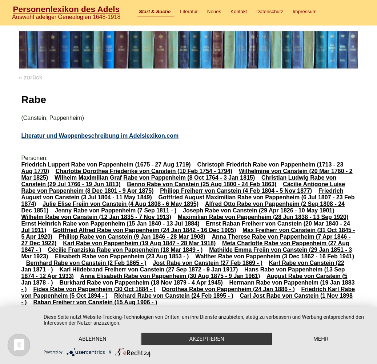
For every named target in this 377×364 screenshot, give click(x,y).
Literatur (189, 11)
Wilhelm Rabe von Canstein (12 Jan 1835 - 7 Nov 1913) (96, 217)
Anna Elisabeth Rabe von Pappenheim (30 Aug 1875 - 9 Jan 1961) (170, 276)
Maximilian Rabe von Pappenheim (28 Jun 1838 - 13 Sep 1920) (263, 217)
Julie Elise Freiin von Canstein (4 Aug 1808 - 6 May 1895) (120, 204)
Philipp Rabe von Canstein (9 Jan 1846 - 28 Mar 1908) (132, 237)
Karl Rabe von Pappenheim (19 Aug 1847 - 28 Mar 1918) (139, 243)
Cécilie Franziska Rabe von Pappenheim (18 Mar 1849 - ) (125, 250)
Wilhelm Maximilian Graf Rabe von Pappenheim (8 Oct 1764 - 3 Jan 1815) (155, 178)
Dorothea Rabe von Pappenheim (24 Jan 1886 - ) (228, 289)
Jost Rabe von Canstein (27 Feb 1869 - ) (207, 263)
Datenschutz (269, 11)
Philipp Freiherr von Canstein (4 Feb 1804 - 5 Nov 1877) (236, 191)
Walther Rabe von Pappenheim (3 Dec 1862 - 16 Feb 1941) (274, 256)
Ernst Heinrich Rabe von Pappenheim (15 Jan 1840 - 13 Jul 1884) (110, 223)
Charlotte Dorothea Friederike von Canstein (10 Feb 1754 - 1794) (144, 171)
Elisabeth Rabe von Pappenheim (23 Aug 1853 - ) (122, 256)
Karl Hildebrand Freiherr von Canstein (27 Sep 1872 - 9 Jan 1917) (148, 269)
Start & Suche (155, 11)
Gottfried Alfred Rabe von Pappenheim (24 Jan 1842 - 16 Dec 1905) (144, 230)
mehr (321, 339)
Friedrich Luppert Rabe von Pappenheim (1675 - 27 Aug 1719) (105, 164)
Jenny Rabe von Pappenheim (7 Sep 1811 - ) (115, 210)
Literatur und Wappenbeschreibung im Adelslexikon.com (100, 136)
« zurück (31, 77)
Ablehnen (92, 339)
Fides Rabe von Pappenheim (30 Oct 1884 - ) (94, 289)
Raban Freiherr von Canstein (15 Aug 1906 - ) (95, 302)
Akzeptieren (206, 339)
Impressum (305, 11)
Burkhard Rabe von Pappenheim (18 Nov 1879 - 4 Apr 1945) (140, 282)
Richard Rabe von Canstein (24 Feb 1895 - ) (173, 296)
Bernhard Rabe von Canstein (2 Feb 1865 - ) (86, 263)
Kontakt (238, 11)
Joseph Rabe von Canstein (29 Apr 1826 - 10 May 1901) (258, 210)
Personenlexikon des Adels (66, 9)
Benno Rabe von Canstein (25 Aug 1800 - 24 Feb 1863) (201, 184)
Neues (214, 11)
